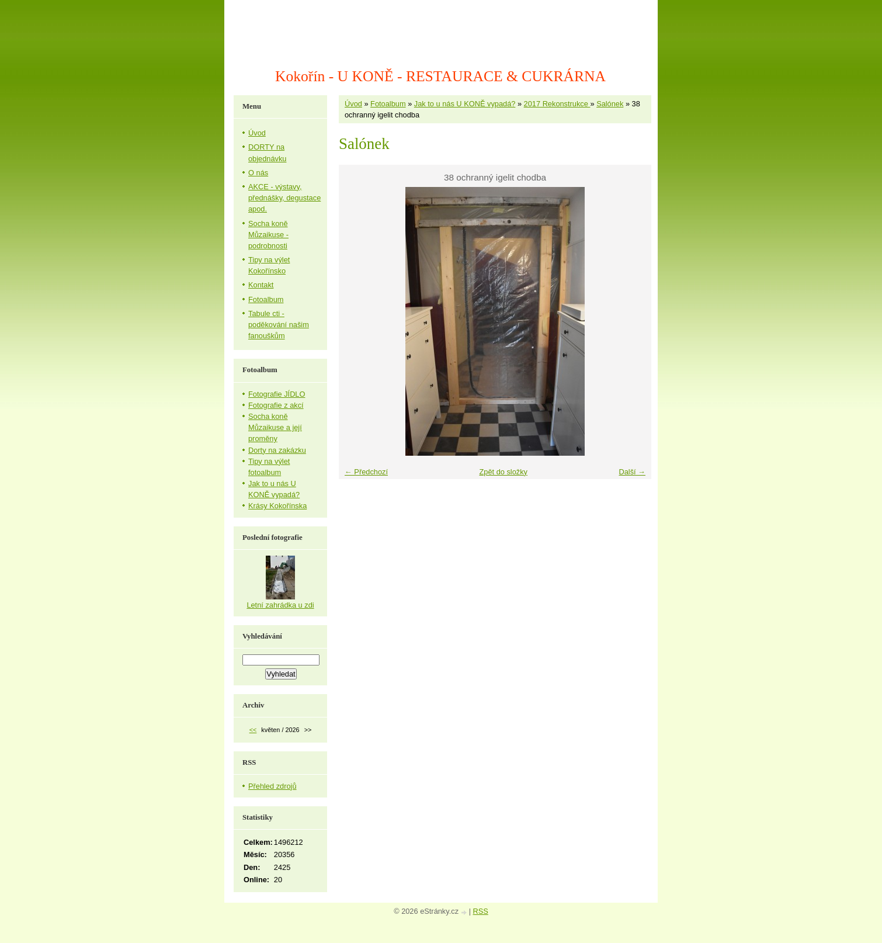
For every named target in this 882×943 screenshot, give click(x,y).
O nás (258, 172)
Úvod (353, 103)
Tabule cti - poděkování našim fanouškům (278, 324)
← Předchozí (366, 471)
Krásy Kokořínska (277, 505)
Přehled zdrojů (272, 786)
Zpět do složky (503, 471)
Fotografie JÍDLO (276, 394)
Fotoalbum (387, 103)
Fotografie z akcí (276, 405)
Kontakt (260, 284)
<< (253, 729)
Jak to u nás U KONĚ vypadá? (465, 103)
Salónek (609, 103)
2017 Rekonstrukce (557, 103)
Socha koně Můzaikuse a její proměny (275, 427)
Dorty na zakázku (277, 450)
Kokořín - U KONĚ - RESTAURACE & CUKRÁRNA (440, 76)
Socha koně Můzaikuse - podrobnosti (268, 234)
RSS (480, 911)
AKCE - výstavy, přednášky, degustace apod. (284, 197)
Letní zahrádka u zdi (280, 605)
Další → (632, 471)
